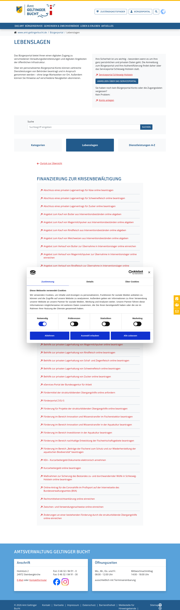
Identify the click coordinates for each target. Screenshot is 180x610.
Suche (31, 122)
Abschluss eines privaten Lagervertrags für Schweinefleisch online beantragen (84, 198)
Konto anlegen (106, 100)
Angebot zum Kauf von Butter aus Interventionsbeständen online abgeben (82, 214)
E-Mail (20, 580)
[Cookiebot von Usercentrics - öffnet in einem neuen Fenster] (130, 272)
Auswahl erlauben (90, 336)
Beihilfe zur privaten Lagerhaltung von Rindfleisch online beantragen (79, 353)
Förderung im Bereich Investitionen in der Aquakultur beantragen (78, 433)
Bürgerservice (42, 25)
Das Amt (21, 25)
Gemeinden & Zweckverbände (77, 25)
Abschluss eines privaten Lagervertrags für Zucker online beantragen (80, 206)
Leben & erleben (113, 25)
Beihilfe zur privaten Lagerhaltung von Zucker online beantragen (77, 377)
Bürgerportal (56, 33)
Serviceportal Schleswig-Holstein (116, 75)
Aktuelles (136, 25)
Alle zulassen (130, 336)
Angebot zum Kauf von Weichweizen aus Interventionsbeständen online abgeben (86, 238)
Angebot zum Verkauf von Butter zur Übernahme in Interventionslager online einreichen (90, 246)
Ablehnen (49, 336)
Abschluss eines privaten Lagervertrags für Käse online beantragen (78, 190)
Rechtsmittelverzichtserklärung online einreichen (69, 499)
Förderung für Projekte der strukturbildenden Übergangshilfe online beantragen (86, 409)
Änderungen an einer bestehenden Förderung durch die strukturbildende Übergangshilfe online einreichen (90, 517)
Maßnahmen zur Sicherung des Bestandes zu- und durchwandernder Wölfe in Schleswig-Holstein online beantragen (90, 478)
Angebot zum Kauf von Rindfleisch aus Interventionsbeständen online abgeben (85, 230)
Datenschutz (89, 605)
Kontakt (46, 605)
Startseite (59, 605)
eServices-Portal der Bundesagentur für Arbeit (68, 385)
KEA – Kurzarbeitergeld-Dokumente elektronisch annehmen (75, 460)
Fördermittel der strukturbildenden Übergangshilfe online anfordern (79, 393)
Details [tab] (90, 281)
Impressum (73, 605)
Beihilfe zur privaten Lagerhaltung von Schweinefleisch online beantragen (82, 369)
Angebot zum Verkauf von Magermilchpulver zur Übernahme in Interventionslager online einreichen (90, 256)
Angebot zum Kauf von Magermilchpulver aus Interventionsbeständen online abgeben (89, 222)
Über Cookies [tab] (132, 281)
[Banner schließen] (149, 272)
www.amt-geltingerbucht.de (32, 33)
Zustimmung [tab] (47, 281)
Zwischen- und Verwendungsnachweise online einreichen (74, 507)
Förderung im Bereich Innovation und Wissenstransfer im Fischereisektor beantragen (88, 417)
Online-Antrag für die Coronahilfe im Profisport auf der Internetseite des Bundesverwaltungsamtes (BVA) (81, 489)
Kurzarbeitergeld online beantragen (62, 468)
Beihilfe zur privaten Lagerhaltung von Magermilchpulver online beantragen (83, 345)
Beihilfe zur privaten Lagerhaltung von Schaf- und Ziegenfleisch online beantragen (86, 361)
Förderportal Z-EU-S (54, 401)
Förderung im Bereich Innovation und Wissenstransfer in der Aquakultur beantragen (88, 425)
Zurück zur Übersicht (51, 164)
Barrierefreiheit (107, 605)
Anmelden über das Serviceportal (116, 82)
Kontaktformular (38, 580)
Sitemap (154, 605)
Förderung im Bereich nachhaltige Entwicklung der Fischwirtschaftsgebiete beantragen (89, 441)
